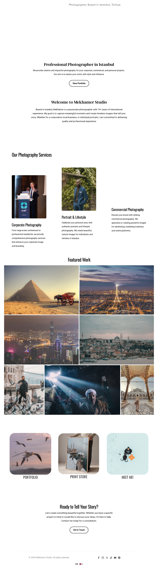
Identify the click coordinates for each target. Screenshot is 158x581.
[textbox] (79, 564)
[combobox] (79, 564)
